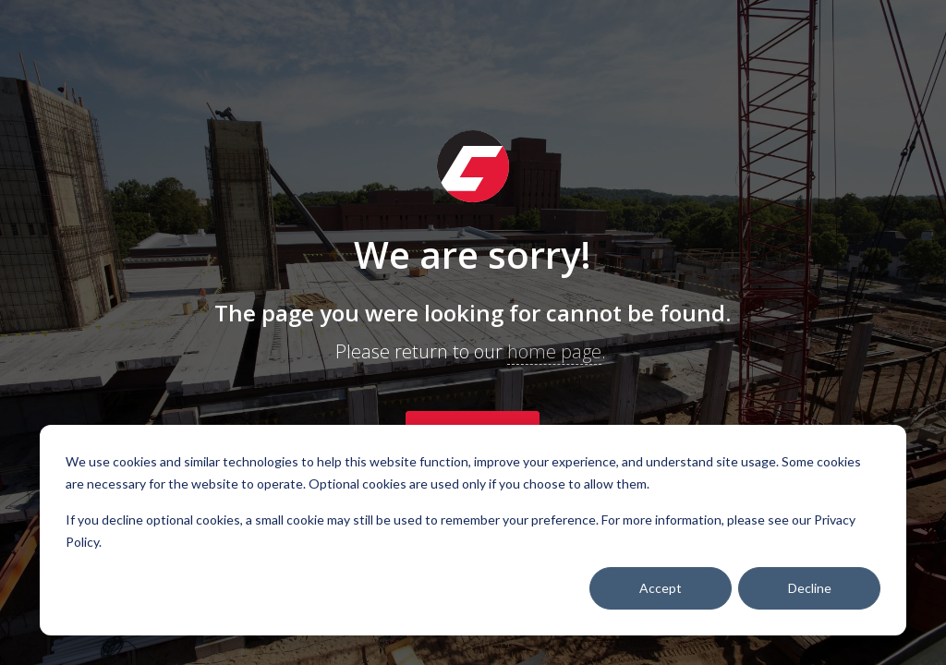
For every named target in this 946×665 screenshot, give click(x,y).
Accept (660, 588)
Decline (809, 588)
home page (554, 351)
